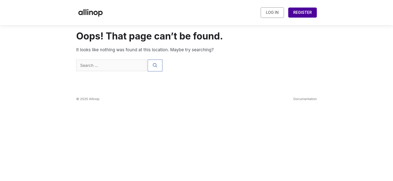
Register (302, 12)
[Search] (155, 66)
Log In (272, 12)
